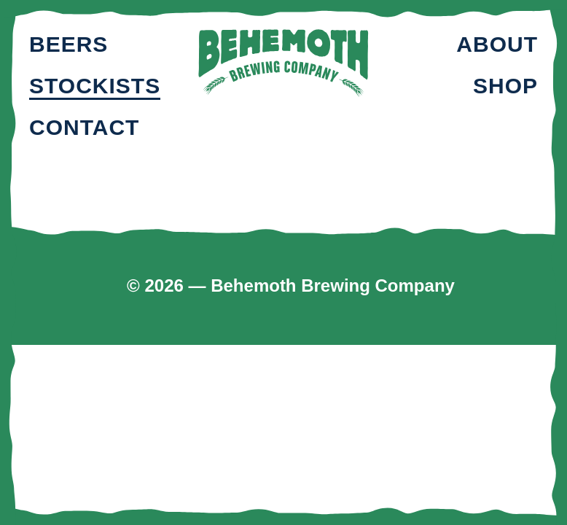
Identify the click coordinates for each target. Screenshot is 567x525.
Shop (505, 86)
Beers (68, 44)
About (497, 44)
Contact (84, 127)
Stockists (94, 86)
